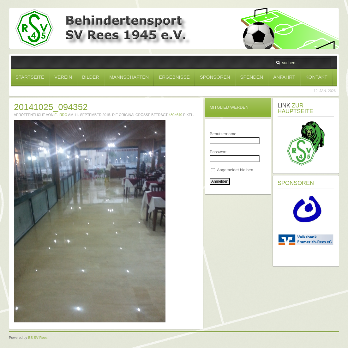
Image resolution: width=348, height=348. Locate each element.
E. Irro (60, 115)
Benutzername (223, 133)
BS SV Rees (37, 337)
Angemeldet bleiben (232, 170)
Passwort (218, 152)
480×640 (175, 115)
